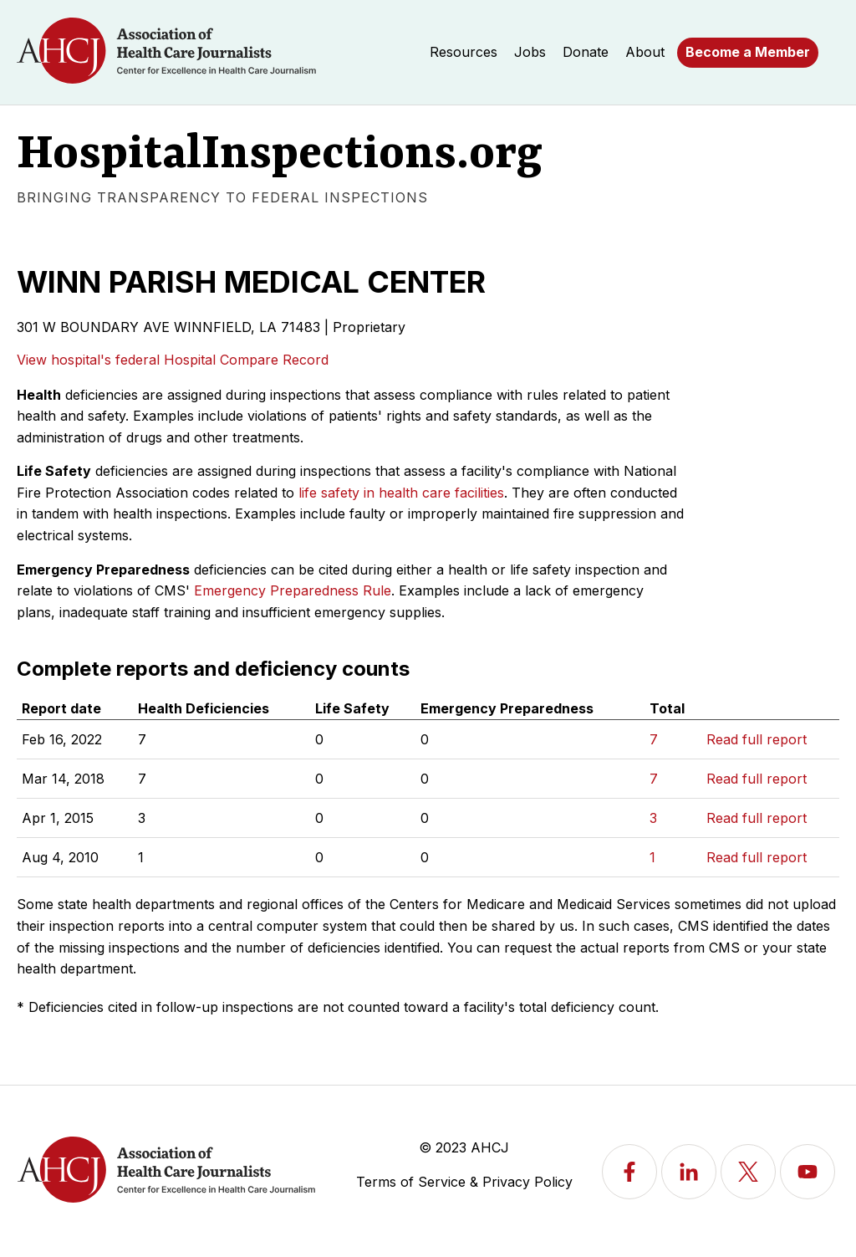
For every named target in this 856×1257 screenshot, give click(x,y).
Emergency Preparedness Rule (292, 590)
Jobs (530, 51)
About (645, 51)
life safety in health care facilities (401, 492)
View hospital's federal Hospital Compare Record (173, 359)
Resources (463, 51)
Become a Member (747, 51)
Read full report (756, 739)
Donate (586, 51)
